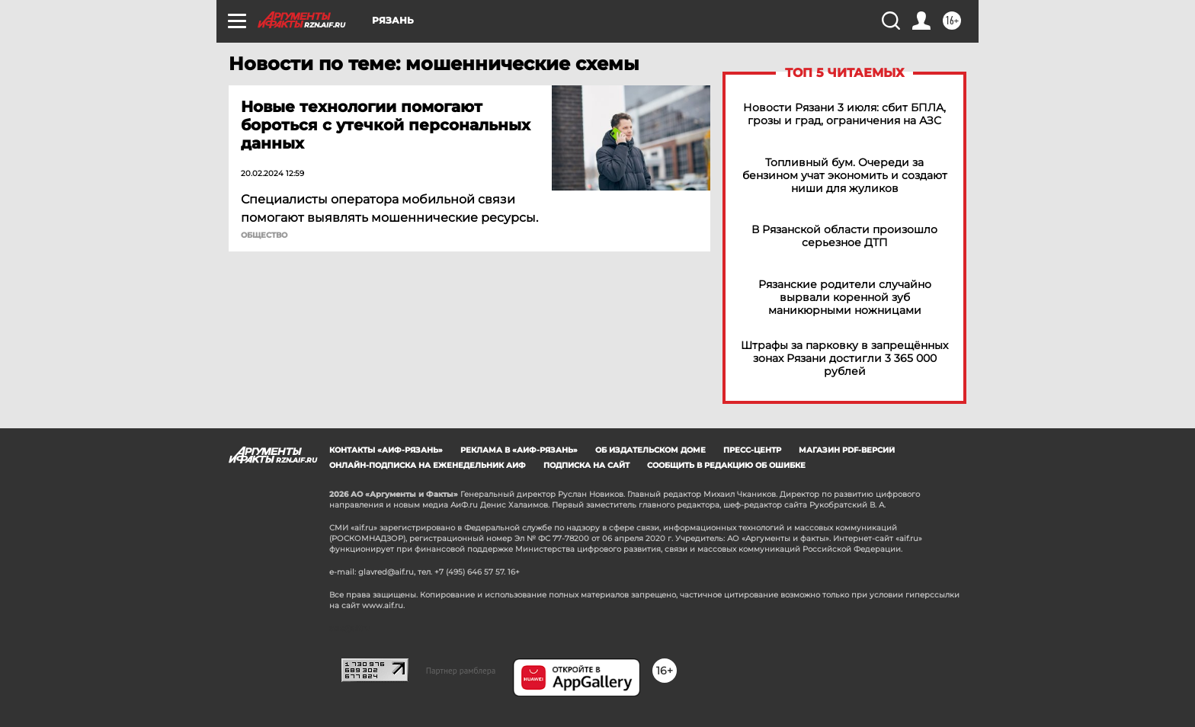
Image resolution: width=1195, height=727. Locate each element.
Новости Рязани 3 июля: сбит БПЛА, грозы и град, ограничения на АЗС (844, 114)
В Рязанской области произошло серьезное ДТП (844, 236)
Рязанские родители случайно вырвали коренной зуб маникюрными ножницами (844, 297)
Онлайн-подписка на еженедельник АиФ (427, 465)
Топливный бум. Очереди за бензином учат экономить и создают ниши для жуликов (844, 175)
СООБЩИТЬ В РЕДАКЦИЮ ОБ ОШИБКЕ (726, 465)
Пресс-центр (752, 450)
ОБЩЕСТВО (264, 235)
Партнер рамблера (461, 670)
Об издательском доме (650, 450)
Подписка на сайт (586, 465)
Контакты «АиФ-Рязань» (386, 450)
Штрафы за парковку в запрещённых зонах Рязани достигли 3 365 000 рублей (844, 358)
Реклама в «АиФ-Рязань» (519, 450)
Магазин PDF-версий (847, 450)
